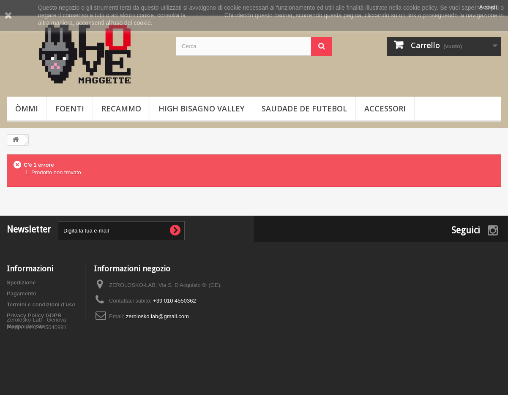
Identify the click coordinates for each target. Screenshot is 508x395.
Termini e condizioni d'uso (41, 304)
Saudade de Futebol (304, 108)
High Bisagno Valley (201, 108)
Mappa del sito (26, 326)
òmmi (26, 108)
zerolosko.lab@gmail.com (157, 316)
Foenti (69, 108)
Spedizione (21, 282)
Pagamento (21, 293)
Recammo (121, 108)
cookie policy (204, 15)
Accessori (385, 108)
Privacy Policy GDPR (34, 315)
